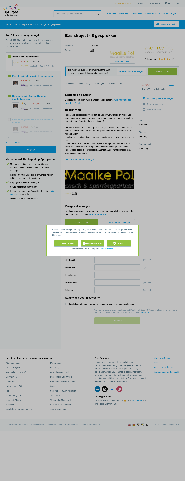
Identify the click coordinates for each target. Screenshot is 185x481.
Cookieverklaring (106, 249)
